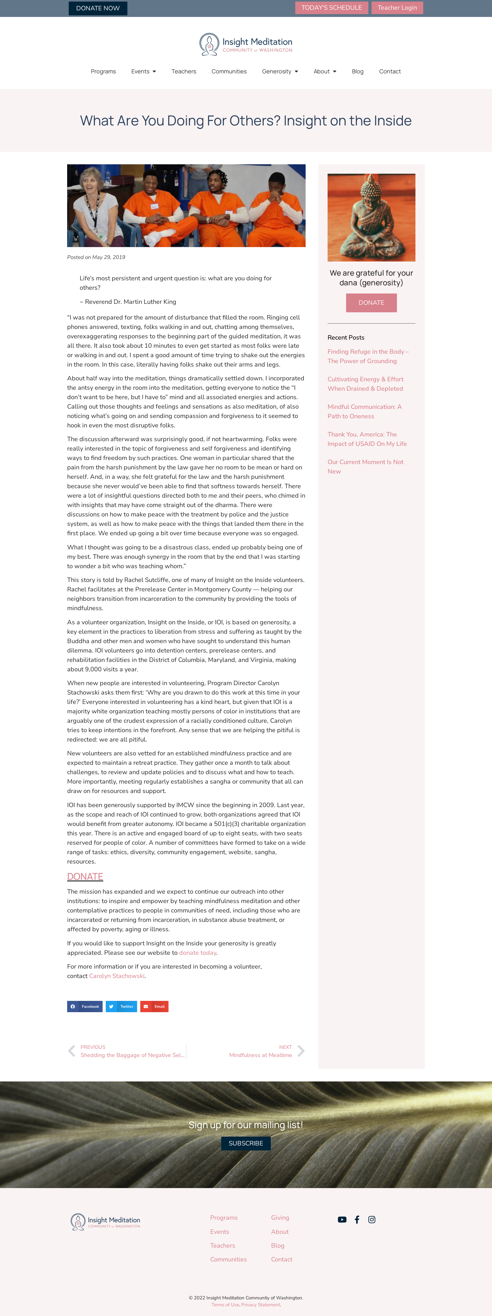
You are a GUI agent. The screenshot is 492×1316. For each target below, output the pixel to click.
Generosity (280, 71)
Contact (390, 71)
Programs (103, 71)
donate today (197, 953)
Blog (358, 71)
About (325, 71)
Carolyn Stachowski (117, 976)
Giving (280, 1217)
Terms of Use (225, 1305)
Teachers (184, 71)
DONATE (85, 876)
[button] (85, 1006)
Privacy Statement (260, 1305)
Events (143, 71)
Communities (229, 71)
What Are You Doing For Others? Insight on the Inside (246, 120)
